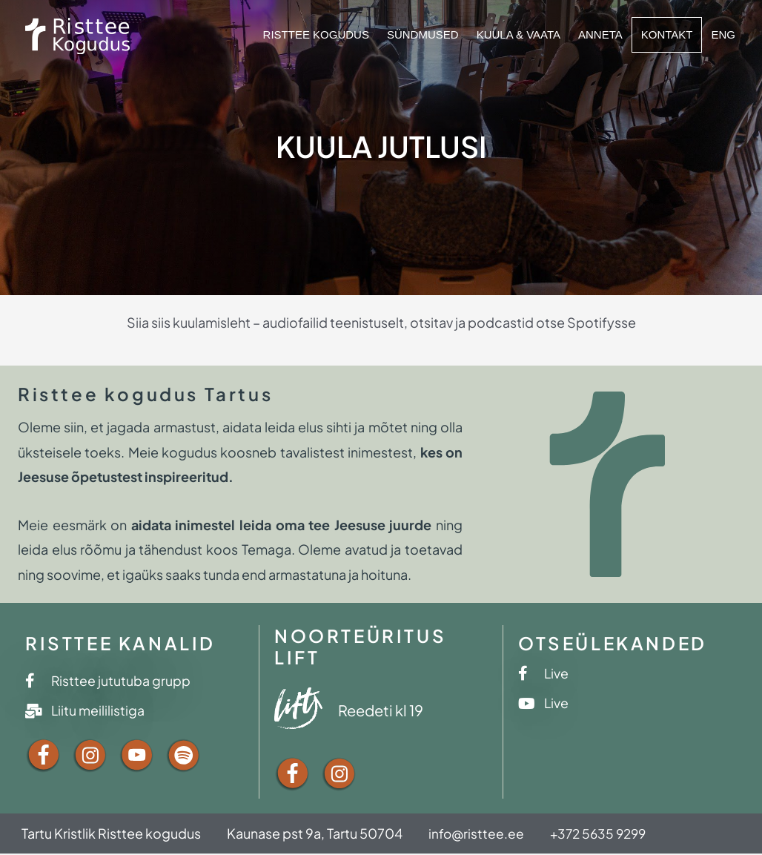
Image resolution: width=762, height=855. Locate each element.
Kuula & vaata (518, 34)
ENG (723, 34)
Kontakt (667, 34)
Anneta (600, 34)
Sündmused (423, 34)
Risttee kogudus (316, 34)
